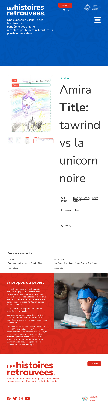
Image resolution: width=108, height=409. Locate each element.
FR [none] (64, 10)
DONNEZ (65, 5)
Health (78, 210)
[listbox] (66, 10)
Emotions (12, 263)
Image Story (81, 198)
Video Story (59, 268)
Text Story (92, 263)
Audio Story (63, 263)
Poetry (84, 263)
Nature (27, 263)
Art (55, 263)
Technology (13, 268)
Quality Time (36, 263)
